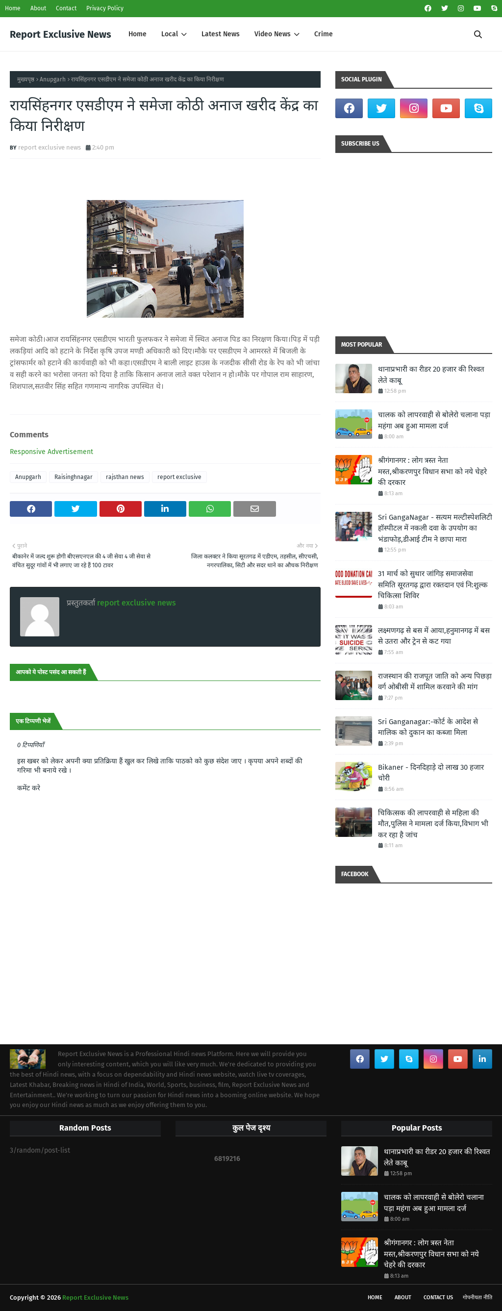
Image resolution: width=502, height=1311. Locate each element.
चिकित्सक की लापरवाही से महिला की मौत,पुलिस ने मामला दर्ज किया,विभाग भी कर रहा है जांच (433, 823)
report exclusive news (49, 147)
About (38, 8)
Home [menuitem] (137, 34)
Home (13, 8)
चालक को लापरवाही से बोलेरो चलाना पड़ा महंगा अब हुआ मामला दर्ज (434, 420)
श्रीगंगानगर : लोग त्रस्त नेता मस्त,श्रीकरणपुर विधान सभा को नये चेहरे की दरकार (432, 471)
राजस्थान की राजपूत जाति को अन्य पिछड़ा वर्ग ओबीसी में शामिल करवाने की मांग (435, 682)
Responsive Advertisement (51, 452)
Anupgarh (53, 79)
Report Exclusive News (60, 34)
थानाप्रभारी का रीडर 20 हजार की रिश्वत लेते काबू (431, 375)
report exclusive (179, 477)
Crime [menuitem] (323, 34)
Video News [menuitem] (272, 34)
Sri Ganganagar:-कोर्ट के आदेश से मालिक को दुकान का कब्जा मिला (428, 727)
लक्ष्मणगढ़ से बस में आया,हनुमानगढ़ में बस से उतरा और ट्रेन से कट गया (434, 636)
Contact (66, 8)
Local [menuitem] (169, 34)
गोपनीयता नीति (477, 1297)
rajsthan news (125, 477)
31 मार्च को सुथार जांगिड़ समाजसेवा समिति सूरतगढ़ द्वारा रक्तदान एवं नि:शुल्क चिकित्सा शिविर (433, 584)
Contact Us (438, 1297)
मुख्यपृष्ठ (25, 79)
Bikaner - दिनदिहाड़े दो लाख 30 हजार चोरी (431, 773)
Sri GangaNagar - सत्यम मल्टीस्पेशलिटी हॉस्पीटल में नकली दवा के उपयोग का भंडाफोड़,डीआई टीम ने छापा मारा (435, 528)
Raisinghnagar (73, 477)
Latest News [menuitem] (220, 34)
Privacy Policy (105, 8)
